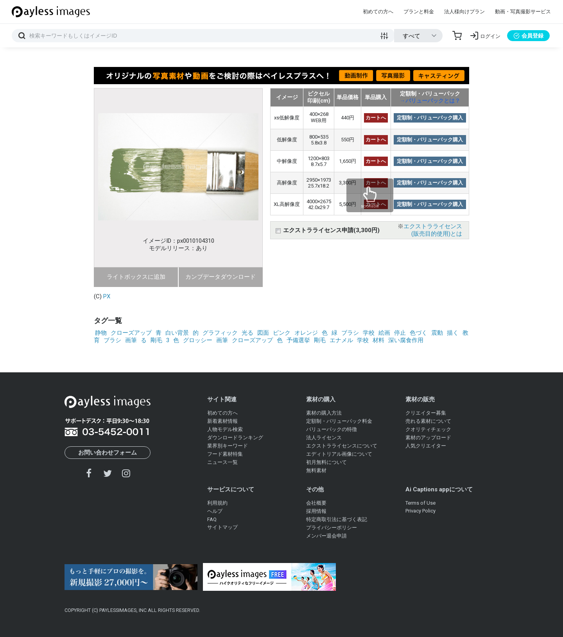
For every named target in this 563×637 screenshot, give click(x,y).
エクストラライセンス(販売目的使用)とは (432, 230)
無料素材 (316, 470)
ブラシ (350, 332)
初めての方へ (378, 11)
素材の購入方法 (324, 413)
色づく (418, 332)
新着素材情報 (222, 421)
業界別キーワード (227, 446)
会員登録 (528, 35)
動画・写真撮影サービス (523, 11)
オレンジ (306, 332)
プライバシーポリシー (331, 528)
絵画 (384, 332)
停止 (400, 332)
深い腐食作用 (405, 340)
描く (453, 332)
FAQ (212, 519)
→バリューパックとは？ (430, 100)
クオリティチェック (428, 429)
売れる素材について (428, 421)
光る (247, 332)
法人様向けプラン (464, 11)
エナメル (341, 340)
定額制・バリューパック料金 (339, 421)
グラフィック (220, 332)
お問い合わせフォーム (107, 452)
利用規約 (217, 503)
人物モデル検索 (225, 429)
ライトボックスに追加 (136, 276)
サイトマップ (222, 527)
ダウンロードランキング (235, 437)
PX (106, 296)
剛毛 (156, 340)
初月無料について (326, 462)
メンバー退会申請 (326, 536)
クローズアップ (131, 332)
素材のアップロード (428, 437)
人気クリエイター (425, 446)
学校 (369, 332)
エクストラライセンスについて (341, 446)
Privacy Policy (420, 511)
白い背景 (177, 332)
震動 (437, 332)
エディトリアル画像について (339, 454)
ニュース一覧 (222, 462)
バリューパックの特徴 (331, 429)
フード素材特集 (225, 454)
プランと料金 (418, 11)
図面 (263, 332)
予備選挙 (298, 340)
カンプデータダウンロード (220, 276)
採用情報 (316, 511)
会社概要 (316, 503)
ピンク (281, 332)
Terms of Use (420, 503)
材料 (378, 340)
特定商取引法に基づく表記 (336, 519)
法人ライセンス (324, 437)
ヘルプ (214, 511)
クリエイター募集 (425, 413)
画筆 (131, 340)
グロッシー (197, 340)
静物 (101, 332)
